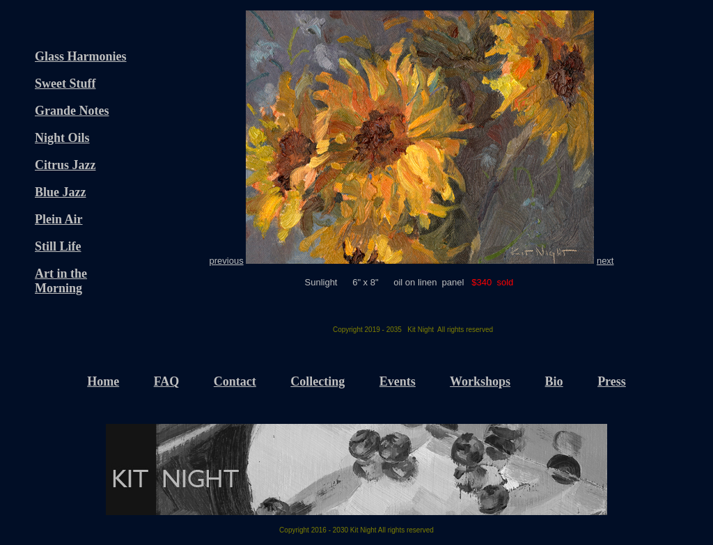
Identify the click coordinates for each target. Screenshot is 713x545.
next (605, 260)
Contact (235, 381)
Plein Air (59, 219)
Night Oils (62, 138)
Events (397, 381)
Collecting (317, 381)
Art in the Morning (61, 281)
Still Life (58, 246)
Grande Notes (72, 111)
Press (611, 381)
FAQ (167, 381)
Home (103, 381)
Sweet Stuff (65, 83)
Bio (554, 381)
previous (227, 260)
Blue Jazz (60, 192)
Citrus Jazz (65, 165)
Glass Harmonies (81, 56)
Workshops (480, 381)
